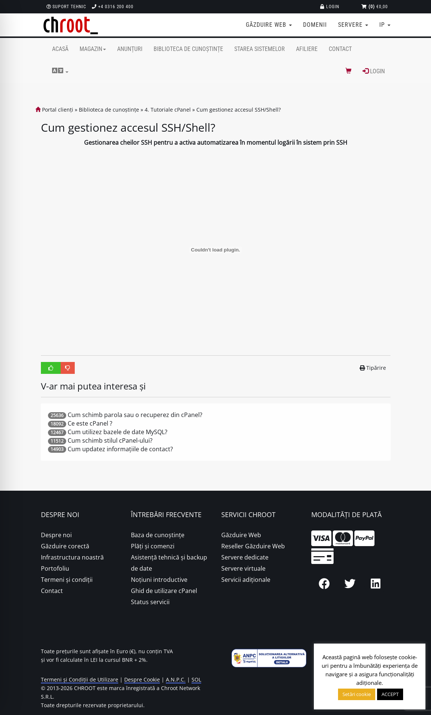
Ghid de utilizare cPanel (164, 591)
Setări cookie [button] (356, 694)
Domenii (315, 24)
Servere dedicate (244, 557)
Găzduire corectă (65, 546)
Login (329, 6)
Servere (353, 24)
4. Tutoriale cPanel (168, 109)
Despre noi (56, 535)
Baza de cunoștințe (157, 535)
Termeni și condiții (67, 579)
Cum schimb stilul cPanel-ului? (110, 440)
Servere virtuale (243, 568)
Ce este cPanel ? (90, 423)
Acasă (60, 48)
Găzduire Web (241, 535)
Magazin (93, 48)
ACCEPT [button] (390, 694)
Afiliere (307, 48)
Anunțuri (129, 48)
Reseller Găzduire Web (253, 546)
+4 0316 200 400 (113, 6)
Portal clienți (54, 109)
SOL (196, 679)
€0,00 (374, 6)
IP (384, 24)
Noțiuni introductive (159, 579)
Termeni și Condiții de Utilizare (79, 679)
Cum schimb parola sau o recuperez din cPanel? (135, 415)
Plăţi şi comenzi (152, 546)
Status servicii (150, 602)
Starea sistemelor (259, 48)
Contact (340, 48)
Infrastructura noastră (72, 557)
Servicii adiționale (245, 579)
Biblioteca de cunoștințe (188, 48)
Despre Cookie (142, 679)
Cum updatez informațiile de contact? (120, 449)
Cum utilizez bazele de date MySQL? (117, 432)
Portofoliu (55, 568)
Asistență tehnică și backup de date (169, 563)
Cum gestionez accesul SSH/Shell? (238, 109)
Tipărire (373, 367)
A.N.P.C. (176, 679)
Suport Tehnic (66, 6)
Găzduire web (269, 24)
